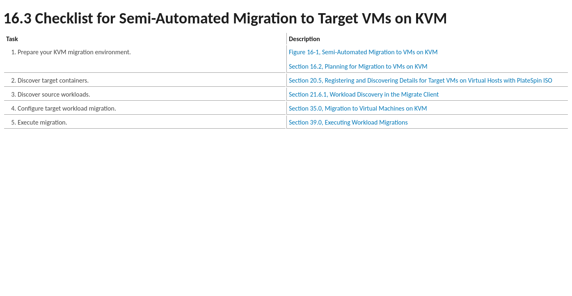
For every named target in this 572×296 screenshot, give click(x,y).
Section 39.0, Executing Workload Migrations (348, 122)
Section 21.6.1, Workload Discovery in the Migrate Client (364, 94)
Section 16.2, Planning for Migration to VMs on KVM (358, 66)
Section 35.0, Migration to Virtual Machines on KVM (358, 108)
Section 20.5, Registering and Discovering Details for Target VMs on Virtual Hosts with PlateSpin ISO (420, 80)
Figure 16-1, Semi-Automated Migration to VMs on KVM (363, 52)
